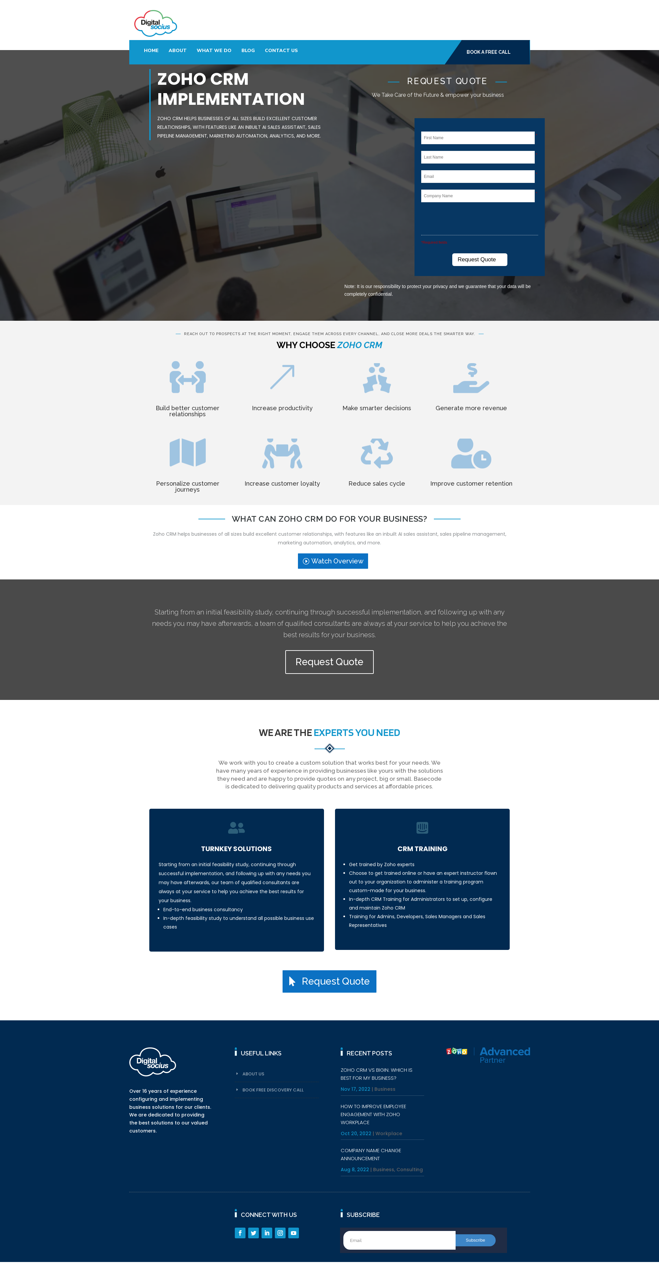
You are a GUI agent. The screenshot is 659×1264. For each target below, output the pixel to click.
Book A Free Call (489, 52)
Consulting (409, 1169)
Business (384, 1089)
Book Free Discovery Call (273, 1090)
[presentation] (476, 220)
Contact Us (281, 50)
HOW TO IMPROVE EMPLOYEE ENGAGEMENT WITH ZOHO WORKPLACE (373, 1114)
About (178, 50)
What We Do (214, 50)
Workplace (388, 1133)
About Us (253, 1074)
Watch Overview (337, 561)
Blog (248, 50)
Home (151, 50)
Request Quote (329, 662)
